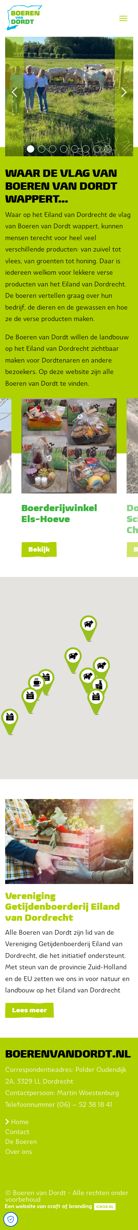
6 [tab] (85, 149)
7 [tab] (96, 149)
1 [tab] (30, 149)
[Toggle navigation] (123, 18)
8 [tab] (108, 149)
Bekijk (39, 549)
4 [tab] (63, 149)
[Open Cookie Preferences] (10, 1219)
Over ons (18, 1151)
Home (17, 1122)
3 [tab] (52, 149)
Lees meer (29, 1010)
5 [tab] (74, 149)
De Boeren (21, 1141)
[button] (73, 660)
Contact (17, 1131)
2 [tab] (41, 149)
